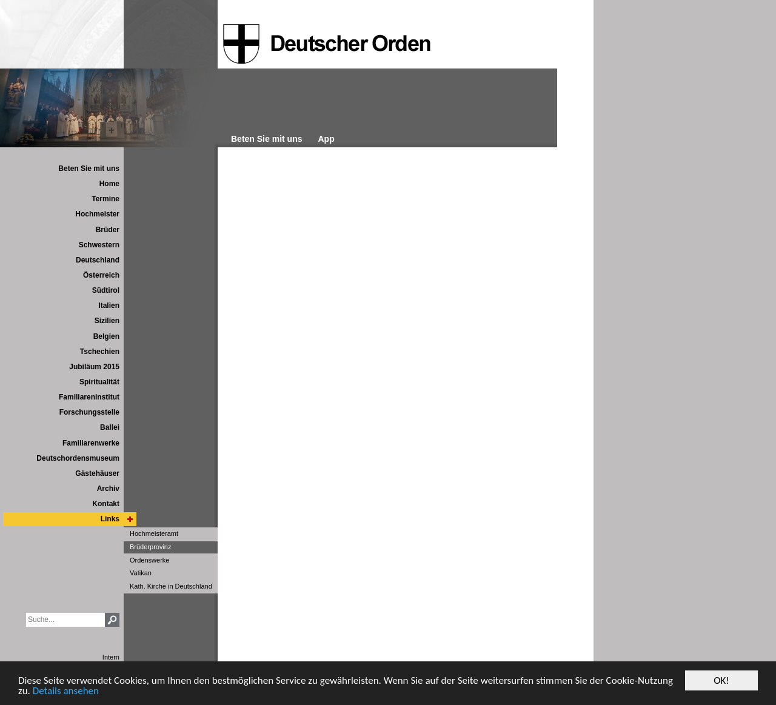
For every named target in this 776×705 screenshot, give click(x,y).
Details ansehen (66, 691)
